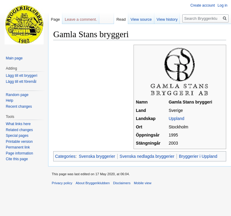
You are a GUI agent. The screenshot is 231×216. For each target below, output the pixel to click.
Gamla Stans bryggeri (190, 102)
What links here (18, 124)
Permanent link (18, 147)
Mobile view (142, 183)
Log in (222, 5)
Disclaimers (122, 183)
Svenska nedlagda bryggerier (147, 156)
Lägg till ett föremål (21, 82)
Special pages (17, 136)
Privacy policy (62, 183)
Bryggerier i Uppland (198, 156)
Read (121, 19)
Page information (19, 153)
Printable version (19, 142)
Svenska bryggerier (97, 156)
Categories (65, 156)
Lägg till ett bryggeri (21, 76)
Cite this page (17, 159)
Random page (17, 95)
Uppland (176, 118)
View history (167, 19)
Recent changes (19, 106)
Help (9, 100)
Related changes (19, 130)
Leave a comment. (81, 19)
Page (55, 19)
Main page (14, 58)
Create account (202, 5)
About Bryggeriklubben (93, 183)
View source (141, 19)
